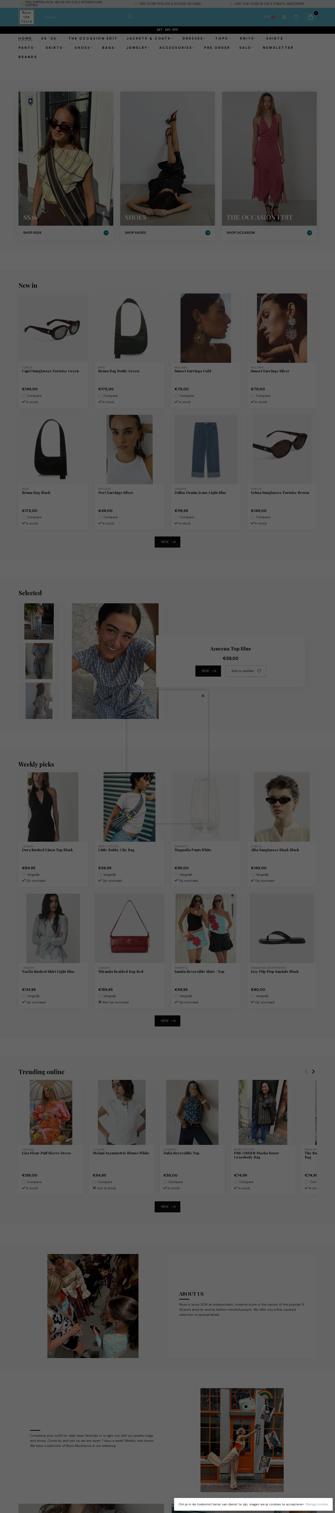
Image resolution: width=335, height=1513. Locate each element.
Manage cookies (317, 1504)
